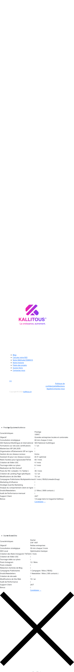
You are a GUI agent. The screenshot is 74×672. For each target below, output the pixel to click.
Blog (14, 353)
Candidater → (40, 500)
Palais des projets (20, 363)
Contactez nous (19, 369)
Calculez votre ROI (20, 356)
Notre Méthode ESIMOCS (23, 358)
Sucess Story (18, 366)
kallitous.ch (27, 390)
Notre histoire (18, 361)
